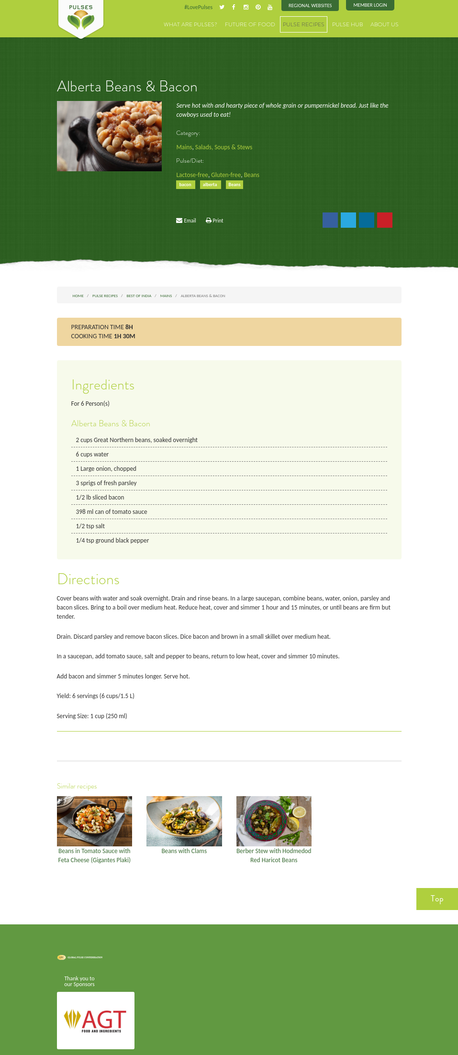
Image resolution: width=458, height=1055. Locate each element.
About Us (386, 23)
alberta (208, 182)
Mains (183, 145)
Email (190, 217)
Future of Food (263, 23)
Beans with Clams (184, 829)
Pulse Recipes (311, 23)
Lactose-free (191, 172)
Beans (247, 172)
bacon (185, 182)
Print (218, 217)
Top (437, 876)
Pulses (81, 20)
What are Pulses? (209, 23)
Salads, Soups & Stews (221, 145)
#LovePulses (203, 6)
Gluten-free (223, 172)
